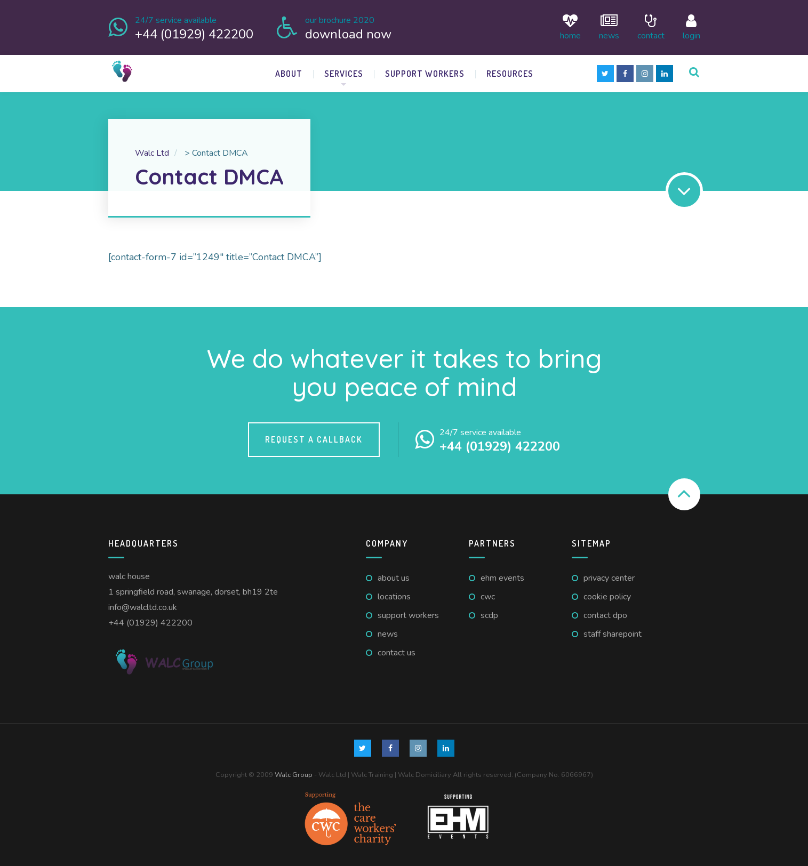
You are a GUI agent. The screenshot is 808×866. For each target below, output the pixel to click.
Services (343, 71)
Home (570, 26)
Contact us (396, 650)
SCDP (489, 613)
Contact (651, 26)
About (288, 71)
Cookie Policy (607, 594)
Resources (509, 71)
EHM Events (502, 576)
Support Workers (425, 71)
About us (394, 576)
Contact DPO (605, 613)
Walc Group (294, 772)
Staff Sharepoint (612, 632)
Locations (394, 594)
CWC (488, 594)
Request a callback (314, 437)
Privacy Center (609, 576)
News (609, 26)
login (691, 26)
